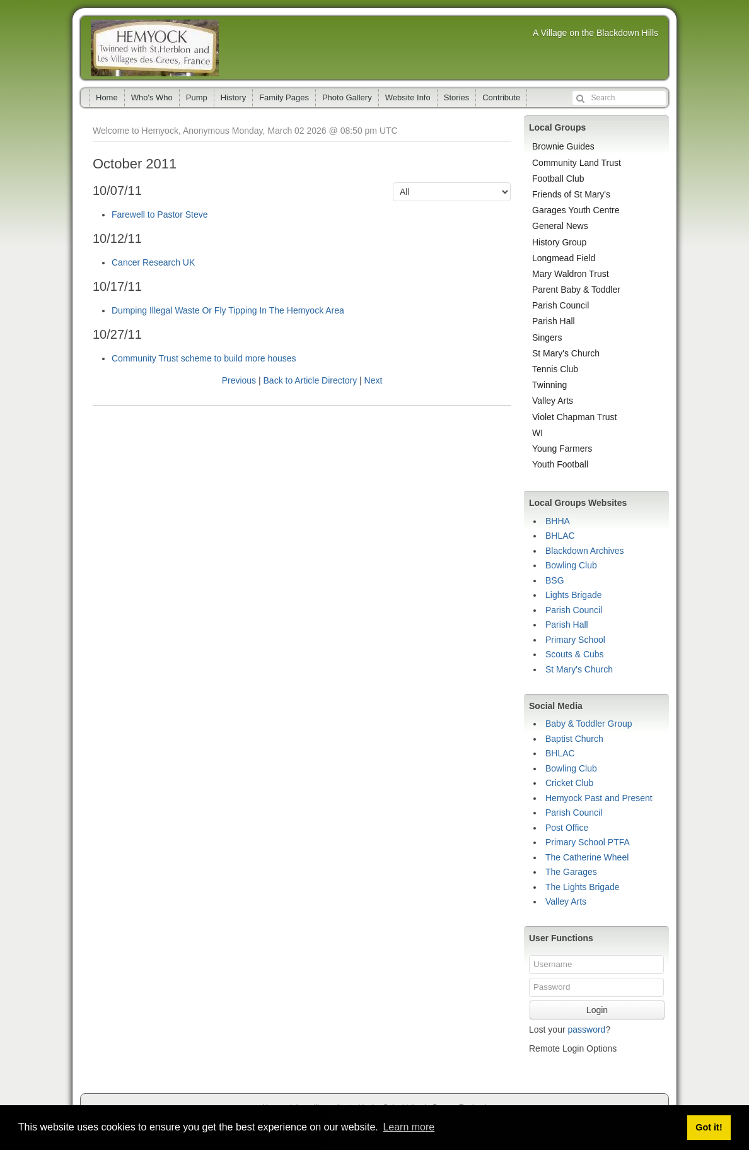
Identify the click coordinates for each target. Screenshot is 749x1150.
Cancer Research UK (153, 262)
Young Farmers (562, 448)
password (586, 1029)
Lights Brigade (573, 595)
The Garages (571, 872)
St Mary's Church (566, 353)
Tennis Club (555, 369)
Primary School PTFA (587, 842)
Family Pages (284, 97)
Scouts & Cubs (574, 654)
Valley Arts (552, 401)
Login (597, 1010)
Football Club (558, 178)
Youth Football (560, 464)
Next (373, 380)
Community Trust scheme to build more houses (204, 358)
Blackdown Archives (584, 551)
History (233, 97)
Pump (196, 97)
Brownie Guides (563, 146)
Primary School (575, 640)
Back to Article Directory (310, 380)
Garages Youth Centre (576, 210)
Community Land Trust (576, 163)
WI (537, 433)
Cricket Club (569, 783)
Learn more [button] (408, 1127)
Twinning (549, 385)
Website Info (408, 97)
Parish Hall (553, 321)
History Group (559, 242)
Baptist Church (574, 739)
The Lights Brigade (582, 887)
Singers (547, 337)
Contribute (501, 97)
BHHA (557, 521)
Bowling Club (571, 565)
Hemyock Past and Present (599, 798)
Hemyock (155, 48)
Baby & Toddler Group (588, 724)
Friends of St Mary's (571, 194)
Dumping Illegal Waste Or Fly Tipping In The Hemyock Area (228, 310)
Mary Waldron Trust (570, 274)
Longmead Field (563, 258)
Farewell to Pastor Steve (160, 214)
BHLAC (560, 536)
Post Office (566, 828)
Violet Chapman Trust (574, 417)
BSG (554, 580)
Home (107, 97)
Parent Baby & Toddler (576, 290)
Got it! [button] (708, 1127)
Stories (456, 97)
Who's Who (152, 97)
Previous (239, 380)
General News (560, 226)
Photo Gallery (347, 97)
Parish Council (560, 305)
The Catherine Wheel (587, 857)
